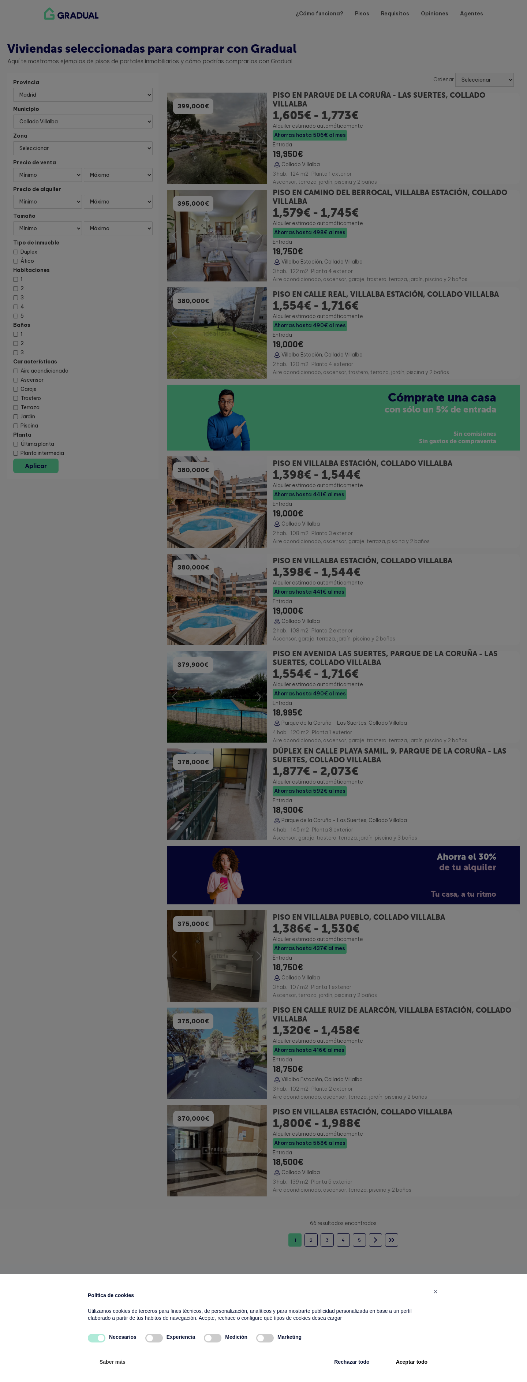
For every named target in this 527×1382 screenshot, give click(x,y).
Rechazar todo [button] (351, 1362)
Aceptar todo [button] (411, 1362)
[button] (435, 1291)
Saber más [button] (113, 1362)
